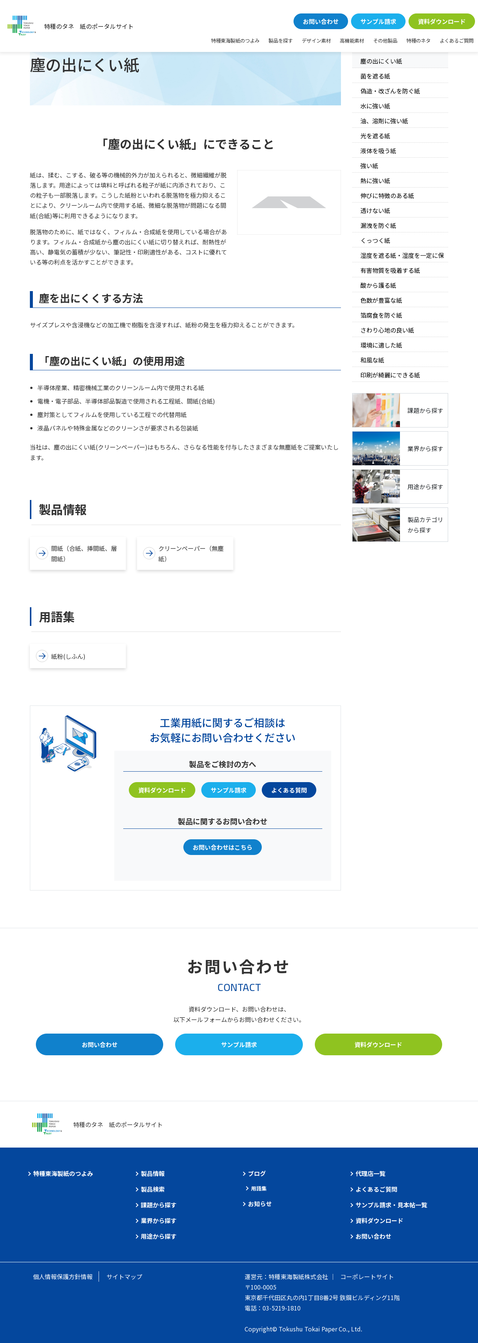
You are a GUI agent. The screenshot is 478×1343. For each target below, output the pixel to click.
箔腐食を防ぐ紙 (381, 315)
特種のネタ (418, 40)
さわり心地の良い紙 (387, 329)
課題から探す (159, 1204)
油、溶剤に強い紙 (384, 120)
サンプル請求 (378, 21)
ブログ (257, 1173)
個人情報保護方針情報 (63, 1276)
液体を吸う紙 (378, 150)
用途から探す (159, 1236)
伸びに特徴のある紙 (387, 195)
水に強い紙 (375, 105)
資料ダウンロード (442, 21)
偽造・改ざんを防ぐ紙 (390, 90)
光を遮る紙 (375, 135)
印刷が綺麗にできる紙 (390, 374)
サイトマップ (124, 1276)
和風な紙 (372, 359)
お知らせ (260, 1203)
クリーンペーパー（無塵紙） (183, 553)
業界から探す (159, 1220)
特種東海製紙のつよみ (235, 40)
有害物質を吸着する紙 (390, 270)
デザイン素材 (316, 40)
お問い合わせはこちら (222, 847)
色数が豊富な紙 (381, 300)
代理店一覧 (370, 1173)
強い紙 (369, 165)
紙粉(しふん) (61, 656)
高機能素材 (352, 40)
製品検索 (153, 1189)
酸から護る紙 (378, 285)
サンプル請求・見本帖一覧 (391, 1204)
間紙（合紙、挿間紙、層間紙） (76, 553)
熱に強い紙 (375, 180)
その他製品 (385, 40)
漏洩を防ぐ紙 (378, 225)
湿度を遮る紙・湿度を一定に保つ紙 (402, 256)
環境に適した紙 (381, 344)
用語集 (259, 1188)
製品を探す (281, 40)
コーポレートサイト (367, 1276)
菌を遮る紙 (375, 75)
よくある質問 (289, 789)
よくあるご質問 (457, 40)
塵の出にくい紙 (381, 60)
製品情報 (153, 1173)
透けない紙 (375, 210)
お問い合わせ (321, 21)
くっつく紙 (375, 240)
